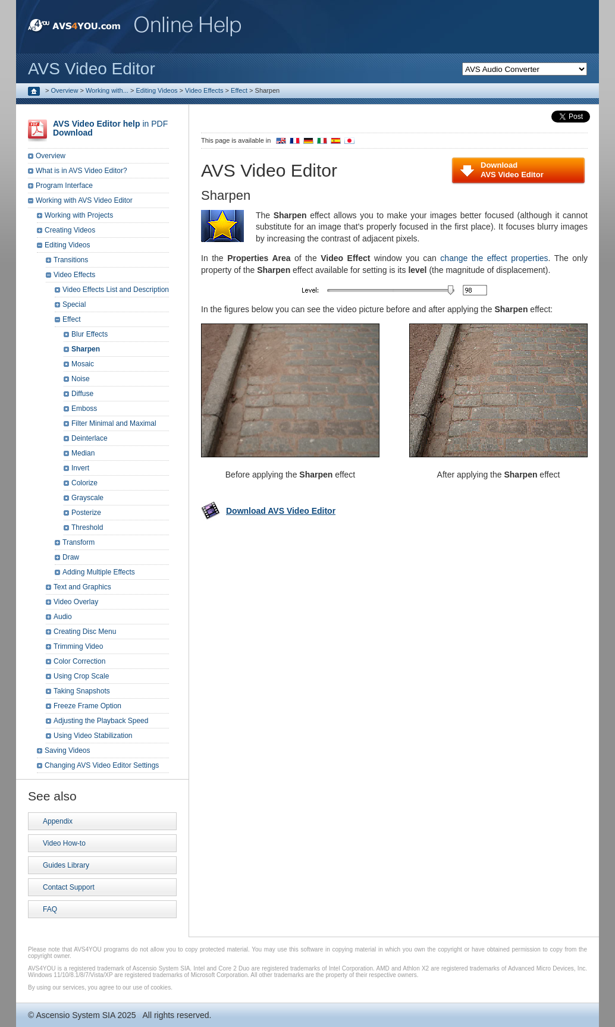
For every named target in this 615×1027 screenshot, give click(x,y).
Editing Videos (156, 90)
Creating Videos (70, 230)
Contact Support (69, 887)
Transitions (71, 260)
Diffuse (82, 394)
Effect (239, 90)
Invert (80, 468)
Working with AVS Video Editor (84, 200)
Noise (80, 379)
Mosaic (82, 364)
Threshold (87, 527)
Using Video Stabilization (93, 735)
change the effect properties (494, 258)
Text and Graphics (82, 587)
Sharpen (85, 349)
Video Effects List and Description (115, 289)
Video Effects (204, 90)
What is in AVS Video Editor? (81, 171)
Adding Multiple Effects (98, 572)
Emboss (84, 408)
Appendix (58, 821)
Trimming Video (78, 646)
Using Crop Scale (81, 676)
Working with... (107, 90)
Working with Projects (79, 215)
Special (74, 304)
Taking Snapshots (82, 691)
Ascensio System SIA (75, 1015)
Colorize (84, 483)
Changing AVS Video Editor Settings (102, 765)
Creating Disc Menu (85, 631)
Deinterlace (89, 438)
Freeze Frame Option (87, 706)
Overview (65, 90)
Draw (70, 557)
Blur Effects (89, 334)
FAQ (50, 909)
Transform (78, 542)
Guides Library (66, 865)
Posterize (86, 512)
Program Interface (64, 185)
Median (83, 453)
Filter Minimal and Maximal (113, 423)
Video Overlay (76, 602)
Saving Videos (67, 750)
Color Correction (79, 661)
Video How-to (64, 843)
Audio (63, 617)
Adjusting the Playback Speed (101, 721)
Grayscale (87, 498)
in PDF (110, 128)
